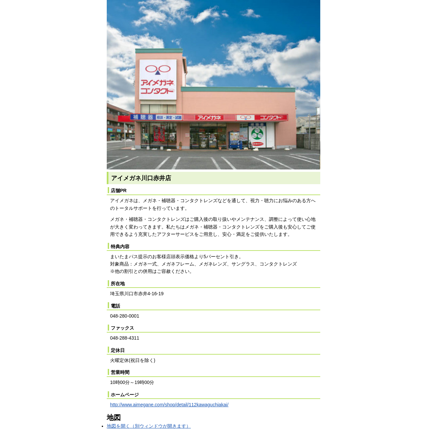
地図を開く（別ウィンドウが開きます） (149, 426)
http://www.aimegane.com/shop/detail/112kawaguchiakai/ (169, 404)
